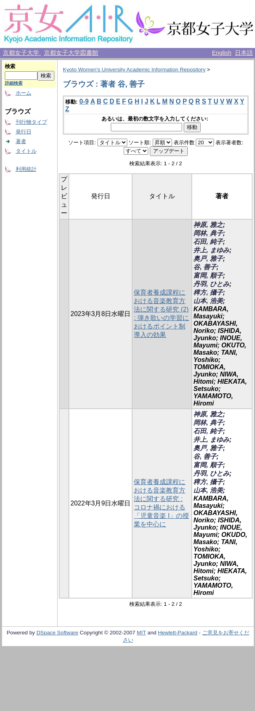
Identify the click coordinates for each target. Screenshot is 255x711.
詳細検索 (14, 83)
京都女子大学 (22, 53)
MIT (141, 633)
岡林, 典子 (208, 233)
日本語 (244, 53)
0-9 (84, 101)
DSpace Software (57, 633)
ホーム (23, 93)
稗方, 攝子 (208, 292)
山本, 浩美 (208, 300)
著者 (21, 141)
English (221, 53)
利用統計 (26, 169)
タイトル (26, 151)
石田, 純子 (208, 241)
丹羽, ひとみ (211, 284)
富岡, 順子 (208, 275)
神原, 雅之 (208, 224)
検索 (10, 66)
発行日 (23, 132)
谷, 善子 (204, 267)
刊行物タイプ (31, 122)
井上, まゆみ (211, 250)
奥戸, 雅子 (208, 258)
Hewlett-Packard (177, 633)
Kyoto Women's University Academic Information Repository (134, 70)
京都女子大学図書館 (71, 53)
